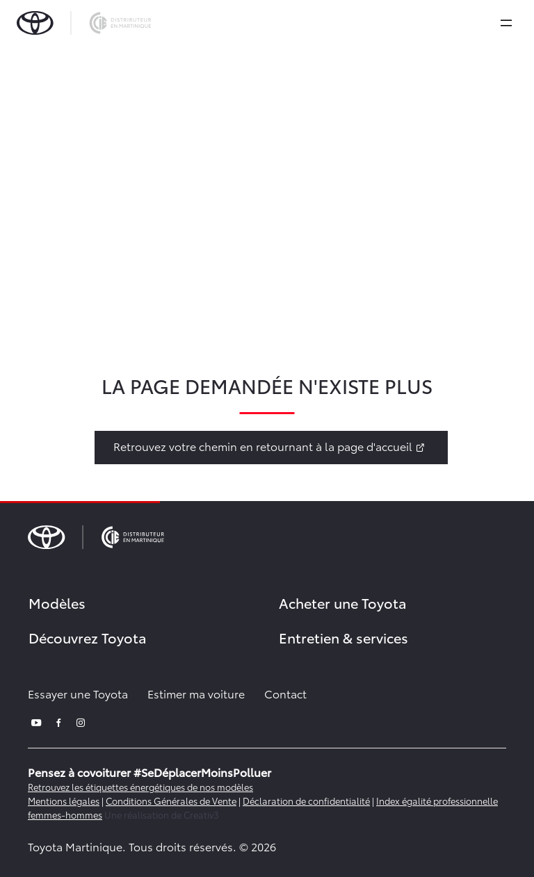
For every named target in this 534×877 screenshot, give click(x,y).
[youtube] (36, 721)
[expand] (506, 22)
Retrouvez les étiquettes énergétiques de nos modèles (140, 786)
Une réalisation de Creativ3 (161, 814)
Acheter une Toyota (343, 602)
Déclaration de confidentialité (306, 800)
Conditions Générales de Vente (171, 800)
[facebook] (58, 721)
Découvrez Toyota (88, 637)
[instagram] (80, 721)
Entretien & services (343, 637)
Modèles (57, 602)
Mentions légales (63, 800)
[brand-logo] (84, 23)
